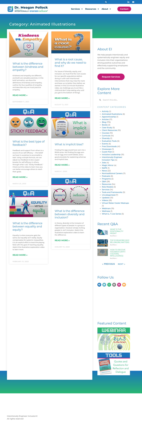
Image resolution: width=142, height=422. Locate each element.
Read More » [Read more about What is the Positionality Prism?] (113, 236)
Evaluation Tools (109, 141)
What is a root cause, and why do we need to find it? (70, 63)
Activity (105, 111)
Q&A (104, 181)
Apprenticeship (109, 117)
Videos (105, 200)
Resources (92, 9)
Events (105, 144)
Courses (105, 133)
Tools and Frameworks (112, 192)
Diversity (106, 138)
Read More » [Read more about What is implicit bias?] (62, 165)
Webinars (106, 208)
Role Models (107, 187)
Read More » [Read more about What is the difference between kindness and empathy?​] (20, 95)
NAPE (104, 168)
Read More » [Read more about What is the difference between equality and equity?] (20, 255)
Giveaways (106, 149)
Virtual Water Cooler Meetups (115, 203)
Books (105, 125)
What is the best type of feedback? (29, 143)
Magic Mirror (107, 165)
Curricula (106, 136)
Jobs (104, 163)
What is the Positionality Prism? (116, 231)
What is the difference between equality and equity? (27, 226)
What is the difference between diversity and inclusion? (69, 214)
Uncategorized (108, 195)
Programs (106, 179)
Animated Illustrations (112, 114)
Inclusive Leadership (111, 154)
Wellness (106, 211)
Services (77, 9)
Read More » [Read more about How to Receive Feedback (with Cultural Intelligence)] (113, 258)
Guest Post (107, 152)
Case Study (107, 128)
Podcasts (106, 176)
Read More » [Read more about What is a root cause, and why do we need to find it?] (62, 98)
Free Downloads (109, 146)
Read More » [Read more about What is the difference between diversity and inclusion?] (62, 240)
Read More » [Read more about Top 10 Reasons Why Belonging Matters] (113, 245)
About (106, 9)
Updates (106, 198)
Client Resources (109, 130)
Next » (121, 264)
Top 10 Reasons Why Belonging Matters (119, 241)
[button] (106, 2)
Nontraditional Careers (112, 173)
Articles (105, 119)
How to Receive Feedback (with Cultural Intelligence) (117, 253)
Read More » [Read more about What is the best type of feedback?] (20, 177)
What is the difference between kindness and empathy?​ (28, 67)
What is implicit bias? (69, 144)
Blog (104, 122)
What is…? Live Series (111, 214)
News (104, 171)
